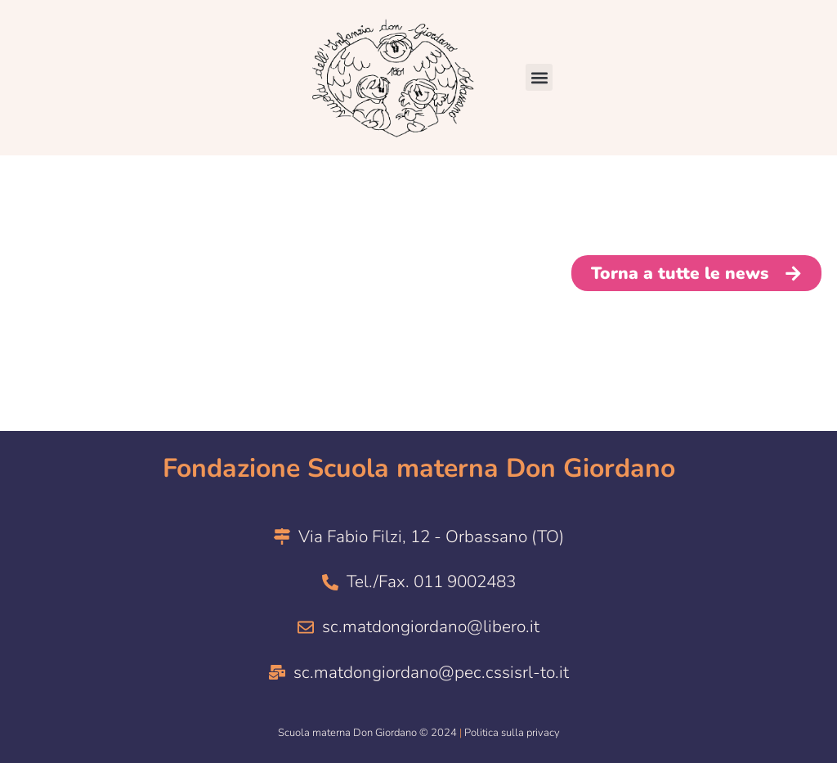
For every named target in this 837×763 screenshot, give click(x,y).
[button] (539, 77)
